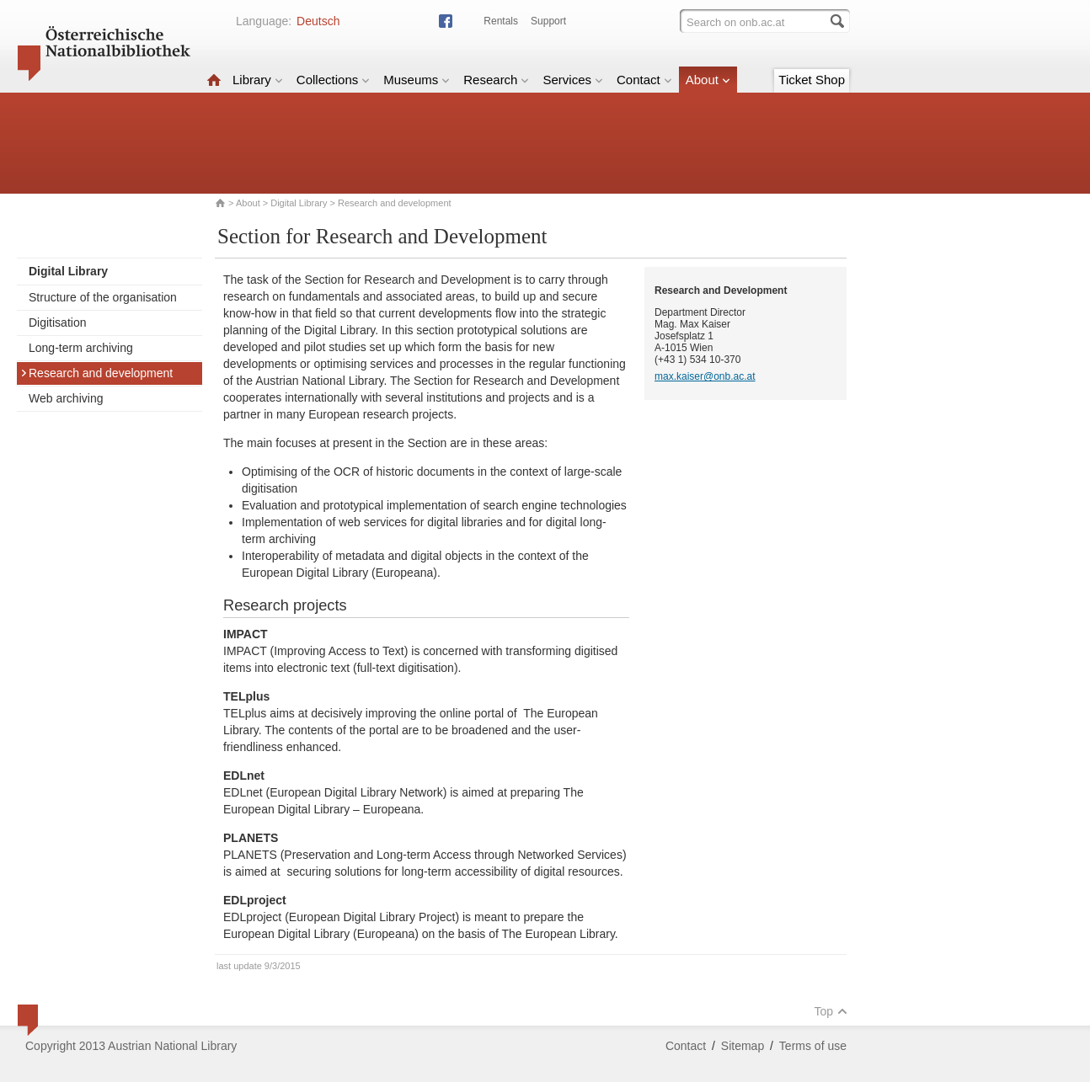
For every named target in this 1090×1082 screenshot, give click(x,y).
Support (548, 21)
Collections (333, 79)
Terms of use (813, 1046)
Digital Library (298, 203)
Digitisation (57, 322)
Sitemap (742, 1046)
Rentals (501, 21)
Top (830, 1011)
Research (496, 79)
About (708, 79)
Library (257, 79)
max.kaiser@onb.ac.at (705, 376)
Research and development (96, 373)
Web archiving (66, 398)
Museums (416, 79)
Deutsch (318, 21)
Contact (644, 79)
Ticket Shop (811, 79)
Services (572, 79)
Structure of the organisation (103, 297)
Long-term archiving (81, 347)
